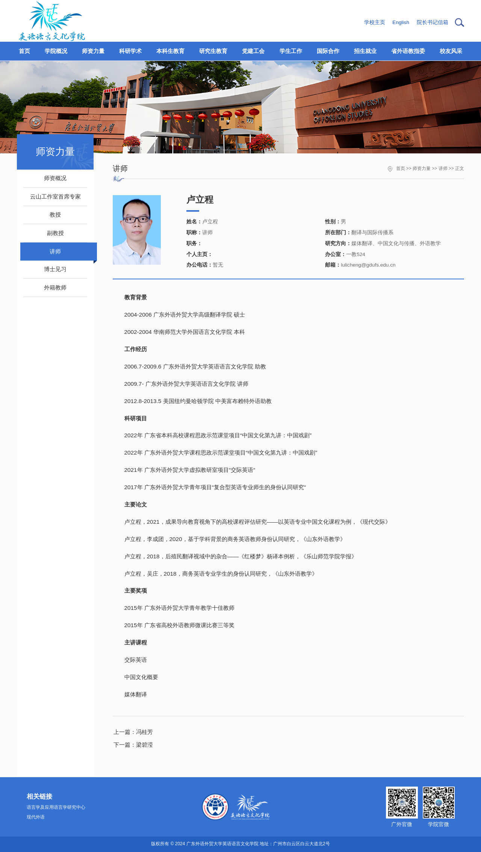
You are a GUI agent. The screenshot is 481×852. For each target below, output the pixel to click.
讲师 (443, 168)
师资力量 (422, 168)
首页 (400, 168)
